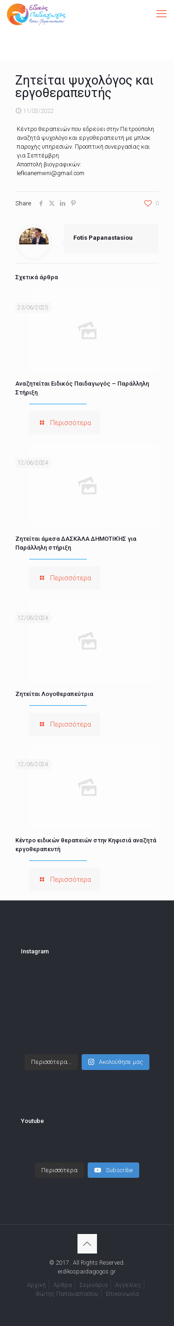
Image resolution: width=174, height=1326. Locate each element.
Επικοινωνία (122, 1293)
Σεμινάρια (93, 1284)
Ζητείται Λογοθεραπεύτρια (54, 693)
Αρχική (36, 1284)
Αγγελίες (128, 1284)
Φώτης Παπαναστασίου (67, 1293)
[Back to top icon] (87, 1244)
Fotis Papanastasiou (103, 237)
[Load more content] (59, 1170)
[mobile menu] (161, 14)
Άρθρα (62, 1284)
